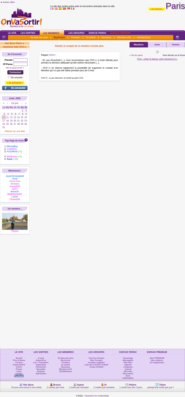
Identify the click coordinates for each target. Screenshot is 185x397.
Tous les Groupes (96, 358)
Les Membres (51, 33)
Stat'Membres (144, 37)
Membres (139, 44)
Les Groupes (76, 33)
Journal (128, 369)
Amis (157, 44)
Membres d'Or (124, 37)
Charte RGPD (19, 365)
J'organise (128, 367)
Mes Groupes (96, 360)
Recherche (59, 37)
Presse (19, 369)
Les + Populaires (40, 362)
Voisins (176, 44)
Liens (18, 371)
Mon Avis (128, 371)
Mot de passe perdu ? (15, 68)
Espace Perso (97, 33)
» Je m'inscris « (157, 9)
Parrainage (128, 358)
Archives (41, 371)
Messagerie (128, 360)
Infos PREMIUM (157, 358)
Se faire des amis (39, 37)
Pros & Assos (19, 360)
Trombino (75, 37)
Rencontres (128, 373)
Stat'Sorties (41, 373)
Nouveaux (106, 37)
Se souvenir (17, 77)
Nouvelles (40, 369)
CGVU (52, 55)
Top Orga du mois (14, 140)
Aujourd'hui (41, 360)
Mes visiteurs (157, 360)
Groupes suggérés (96, 362)
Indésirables (127, 378)
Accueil (19, 358)
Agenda (128, 365)
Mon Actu (128, 362)
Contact (18, 373)
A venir (41, 358)
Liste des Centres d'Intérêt (96, 365)
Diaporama (41, 365)
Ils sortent (90, 37)
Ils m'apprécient (157, 362)
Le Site (12, 33)
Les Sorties (28, 33)
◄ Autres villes (7, 2)
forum (182, 55)
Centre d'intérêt (96, 367)
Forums (19, 362)
